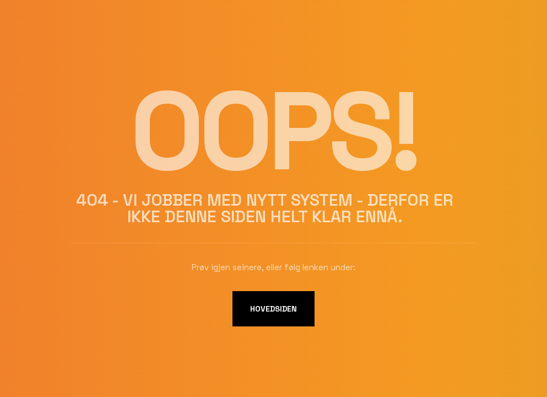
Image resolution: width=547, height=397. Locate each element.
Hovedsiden (273, 309)
